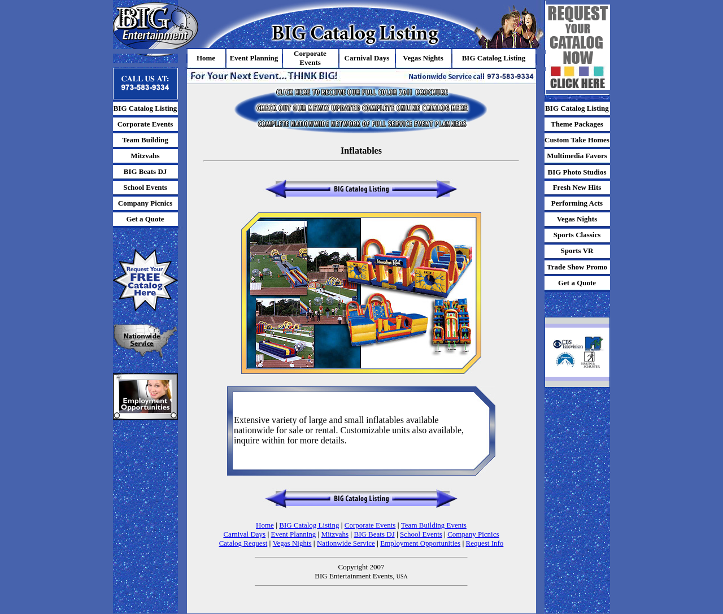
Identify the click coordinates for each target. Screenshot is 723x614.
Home (265, 525)
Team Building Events (434, 525)
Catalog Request (243, 543)
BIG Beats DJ (374, 534)
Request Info (485, 543)
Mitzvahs (335, 534)
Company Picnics (473, 534)
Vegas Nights (292, 543)
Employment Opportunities (420, 543)
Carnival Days (244, 534)
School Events (421, 534)
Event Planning (293, 534)
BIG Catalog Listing (309, 525)
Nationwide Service (346, 543)
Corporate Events (370, 525)
